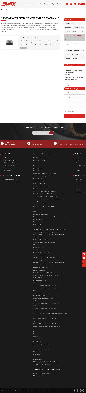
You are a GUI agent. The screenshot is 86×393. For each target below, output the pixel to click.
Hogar (2, 9)
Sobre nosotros (29, 3)
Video (34, 211)
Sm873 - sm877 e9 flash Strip (39, 277)
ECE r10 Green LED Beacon (8, 170)
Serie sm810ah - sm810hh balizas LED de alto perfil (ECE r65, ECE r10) (48, 257)
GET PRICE (74, 115)
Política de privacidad (37, 351)
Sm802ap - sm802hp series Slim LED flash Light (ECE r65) (45, 196)
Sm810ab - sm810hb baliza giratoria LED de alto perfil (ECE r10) (46, 326)
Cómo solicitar (69, 83)
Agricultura (35, 321)
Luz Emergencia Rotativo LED (73, 50)
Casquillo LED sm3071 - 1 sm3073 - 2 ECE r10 (43, 239)
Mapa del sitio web (37, 341)
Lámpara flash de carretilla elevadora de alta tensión (13, 181)
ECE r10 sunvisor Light (38, 226)
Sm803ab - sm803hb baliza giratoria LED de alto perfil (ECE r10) (46, 303)
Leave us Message (71, 89)
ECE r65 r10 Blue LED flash (8, 165)
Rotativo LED (69, 23)
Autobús (35, 300)
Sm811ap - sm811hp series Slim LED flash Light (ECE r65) (45, 275)
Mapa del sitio (45, 390)
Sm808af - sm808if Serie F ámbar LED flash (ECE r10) (44, 318)
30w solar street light (79, 192)
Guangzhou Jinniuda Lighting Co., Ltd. (14, 390)
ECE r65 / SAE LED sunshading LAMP (41, 186)
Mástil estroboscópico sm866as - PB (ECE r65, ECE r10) (45, 361)
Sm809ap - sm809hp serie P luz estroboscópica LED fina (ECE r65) (47, 260)
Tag (34, 356)
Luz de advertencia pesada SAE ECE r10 (11, 179)
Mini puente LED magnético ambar (74, 27)
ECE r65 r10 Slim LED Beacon (9, 160)
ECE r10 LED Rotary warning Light (10, 168)
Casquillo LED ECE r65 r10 (39, 183)
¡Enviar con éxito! (37, 354)
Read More (67, 74)
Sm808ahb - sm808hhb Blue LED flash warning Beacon (44, 191)
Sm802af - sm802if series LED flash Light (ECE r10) (44, 298)
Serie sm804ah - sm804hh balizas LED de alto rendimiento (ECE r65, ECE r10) (49, 229)
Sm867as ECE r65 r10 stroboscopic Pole (41, 364)
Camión (35, 305)
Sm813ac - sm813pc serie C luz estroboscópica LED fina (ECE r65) (47, 288)
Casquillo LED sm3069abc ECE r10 (40, 204)
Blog (53, 3)
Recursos (46, 3)
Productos (21, 3)
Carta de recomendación (38, 359)
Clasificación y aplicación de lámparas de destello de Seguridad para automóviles (74, 70)
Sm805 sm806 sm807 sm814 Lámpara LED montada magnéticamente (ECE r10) (50, 313)
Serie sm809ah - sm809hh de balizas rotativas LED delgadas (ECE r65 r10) (48, 262)
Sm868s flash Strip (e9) (38, 237)
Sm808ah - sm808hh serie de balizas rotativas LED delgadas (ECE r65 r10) (48, 234)
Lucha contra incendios (38, 311)
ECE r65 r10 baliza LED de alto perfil (10, 162)
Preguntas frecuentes (37, 168)
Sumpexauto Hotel (37, 188)
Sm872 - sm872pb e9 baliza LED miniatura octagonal (44, 265)
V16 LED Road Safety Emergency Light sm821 (32, 37)
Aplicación (38, 3)
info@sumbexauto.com (37, 144)
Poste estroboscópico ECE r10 (39, 160)
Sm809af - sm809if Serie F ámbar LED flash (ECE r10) (44, 323)
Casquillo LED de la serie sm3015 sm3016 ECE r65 (44, 242)
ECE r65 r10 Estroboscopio (39, 157)
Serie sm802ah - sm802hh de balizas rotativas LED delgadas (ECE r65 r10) (48, 198)
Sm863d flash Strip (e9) (38, 201)
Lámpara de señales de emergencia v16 (18, 9)
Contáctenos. (60, 3)
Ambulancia (35, 316)
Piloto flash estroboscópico (72, 31)
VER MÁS (23, 48)
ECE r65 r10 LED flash (7, 157)
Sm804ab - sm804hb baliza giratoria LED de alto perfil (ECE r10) (46, 308)
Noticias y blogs (71, 65)
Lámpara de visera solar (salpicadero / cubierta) (43, 293)
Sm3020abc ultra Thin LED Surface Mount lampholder (44, 206)
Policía (34, 290)
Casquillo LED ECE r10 (38, 224)
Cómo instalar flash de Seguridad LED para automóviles (44, 173)
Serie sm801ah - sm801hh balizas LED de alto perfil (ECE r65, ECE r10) (48, 272)
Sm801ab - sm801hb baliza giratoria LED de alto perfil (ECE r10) (46, 285)
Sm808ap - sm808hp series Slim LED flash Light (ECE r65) (45, 232)
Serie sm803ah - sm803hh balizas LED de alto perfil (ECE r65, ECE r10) (48, 193)
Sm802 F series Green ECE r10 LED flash (42, 254)
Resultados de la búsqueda (38, 339)
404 (34, 346)
